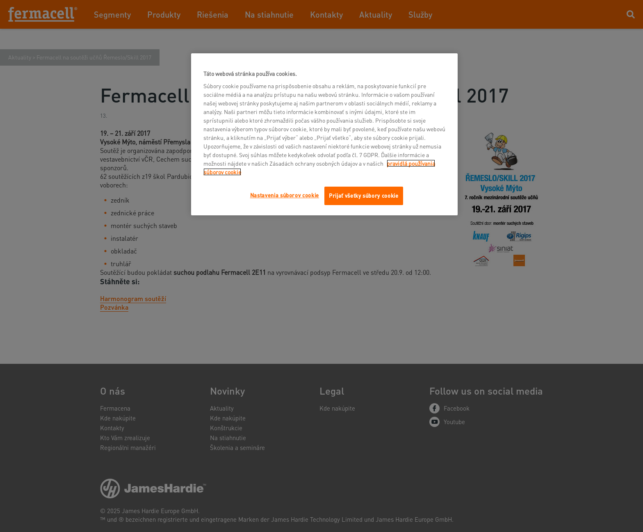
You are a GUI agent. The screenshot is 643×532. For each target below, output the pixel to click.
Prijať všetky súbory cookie (364, 195)
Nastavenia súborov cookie (284, 195)
